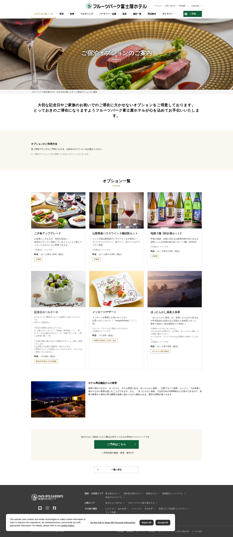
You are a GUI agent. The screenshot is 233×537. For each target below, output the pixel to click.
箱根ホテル (151, 493)
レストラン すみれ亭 (142, 508)
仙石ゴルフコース (113, 497)
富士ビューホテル (113, 503)
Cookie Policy (67, 525)
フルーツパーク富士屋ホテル (141, 503)
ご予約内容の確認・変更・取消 (116, 453)
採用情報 (130, 531)
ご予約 (193, 14)
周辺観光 (152, 14)
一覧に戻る (116, 469)
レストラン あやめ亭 (115, 508)
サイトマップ (141, 531)
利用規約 (152, 531)
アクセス (158, 6)
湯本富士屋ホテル (132, 493)
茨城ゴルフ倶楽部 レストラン (172, 508)
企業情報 (120, 531)
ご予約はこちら (116, 444)
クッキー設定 (197, 531)
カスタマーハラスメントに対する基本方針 (173, 531)
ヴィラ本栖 (110, 512)
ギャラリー (167, 14)
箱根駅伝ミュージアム (172, 493)
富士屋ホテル (111, 493)
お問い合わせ (170, 6)
